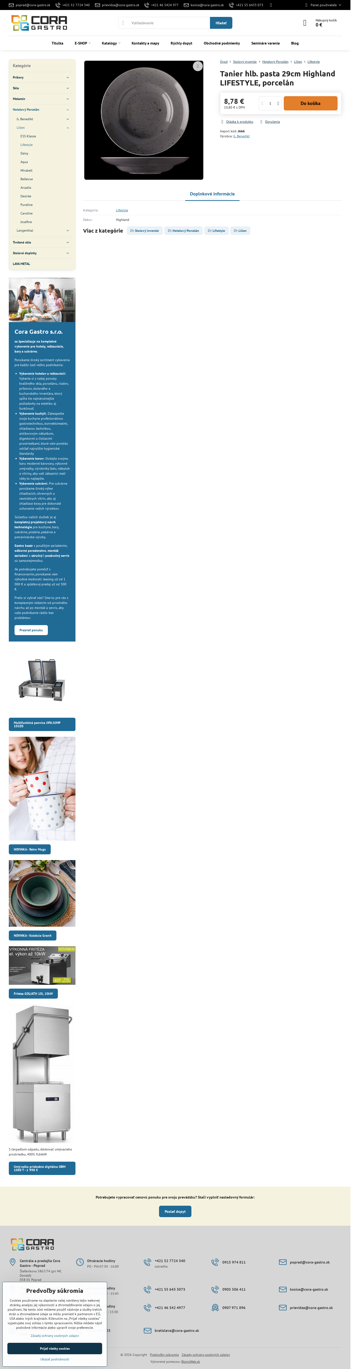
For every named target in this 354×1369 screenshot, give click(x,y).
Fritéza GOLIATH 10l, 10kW (33, 993)
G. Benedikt (241, 136)
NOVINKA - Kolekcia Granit (32, 935)
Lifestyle (122, 210)
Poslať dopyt (175, 1211)
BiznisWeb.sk (190, 1361)
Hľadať (221, 22)
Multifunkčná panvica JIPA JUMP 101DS (37, 724)
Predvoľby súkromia (164, 1355)
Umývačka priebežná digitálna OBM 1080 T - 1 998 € (39, 1168)
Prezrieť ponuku (31, 630)
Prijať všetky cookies (55, 1348)
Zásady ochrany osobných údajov (206, 1355)
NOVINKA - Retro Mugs (30, 849)
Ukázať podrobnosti (54, 1359)
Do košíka (310, 103)
